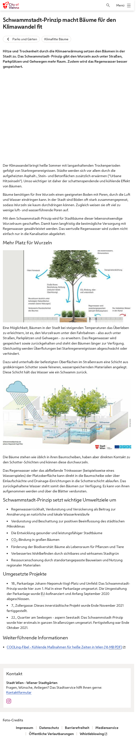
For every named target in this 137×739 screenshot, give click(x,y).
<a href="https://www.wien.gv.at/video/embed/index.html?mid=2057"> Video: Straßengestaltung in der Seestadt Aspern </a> (67, 117)
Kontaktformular (19, 692)
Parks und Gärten (21, 39)
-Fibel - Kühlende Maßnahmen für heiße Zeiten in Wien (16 (64, 647)
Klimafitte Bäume (56, 39)
